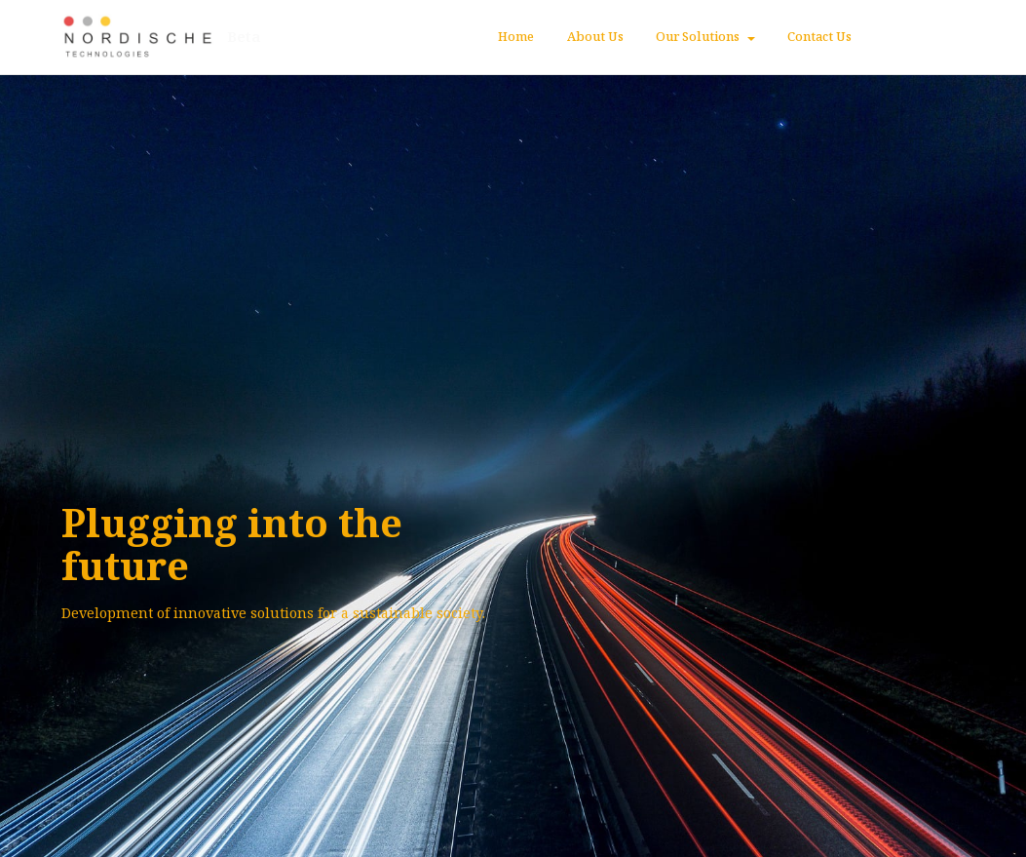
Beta (245, 37)
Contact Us (819, 36)
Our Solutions (698, 36)
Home (516, 36)
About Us (595, 36)
